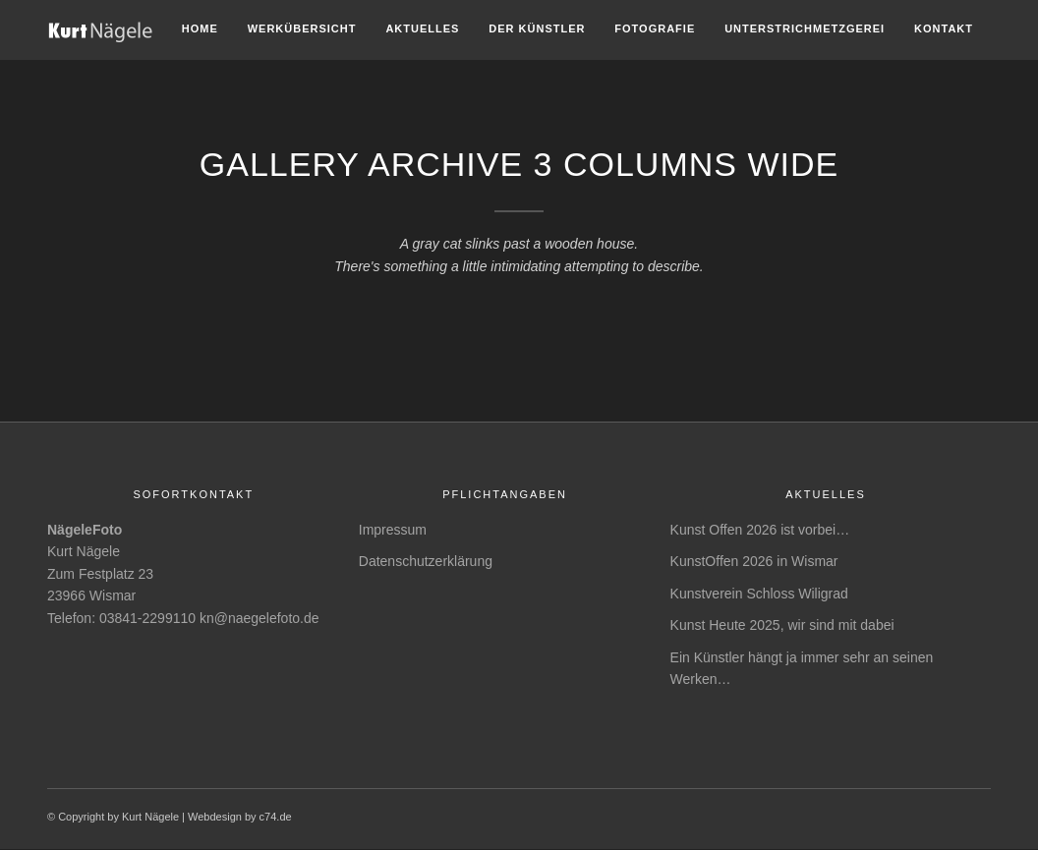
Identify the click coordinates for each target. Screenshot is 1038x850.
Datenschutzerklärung (425, 561)
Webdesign (215, 816)
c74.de (276, 816)
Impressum (393, 530)
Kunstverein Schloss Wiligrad (759, 593)
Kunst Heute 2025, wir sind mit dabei (782, 625)
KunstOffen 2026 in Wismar (754, 561)
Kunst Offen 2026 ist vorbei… (760, 530)
